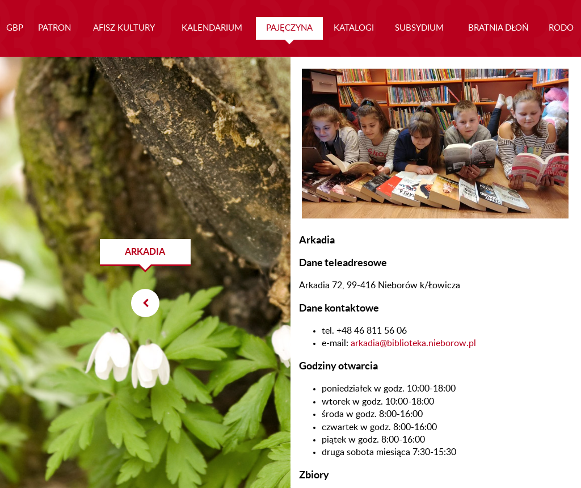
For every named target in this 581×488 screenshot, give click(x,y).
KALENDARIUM (212, 28)
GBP (14, 28)
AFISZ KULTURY (124, 28)
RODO (561, 28)
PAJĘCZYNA (289, 28)
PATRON (54, 28)
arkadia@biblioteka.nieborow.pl (413, 343)
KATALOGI (354, 28)
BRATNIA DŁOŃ (498, 28)
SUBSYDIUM (419, 28)
